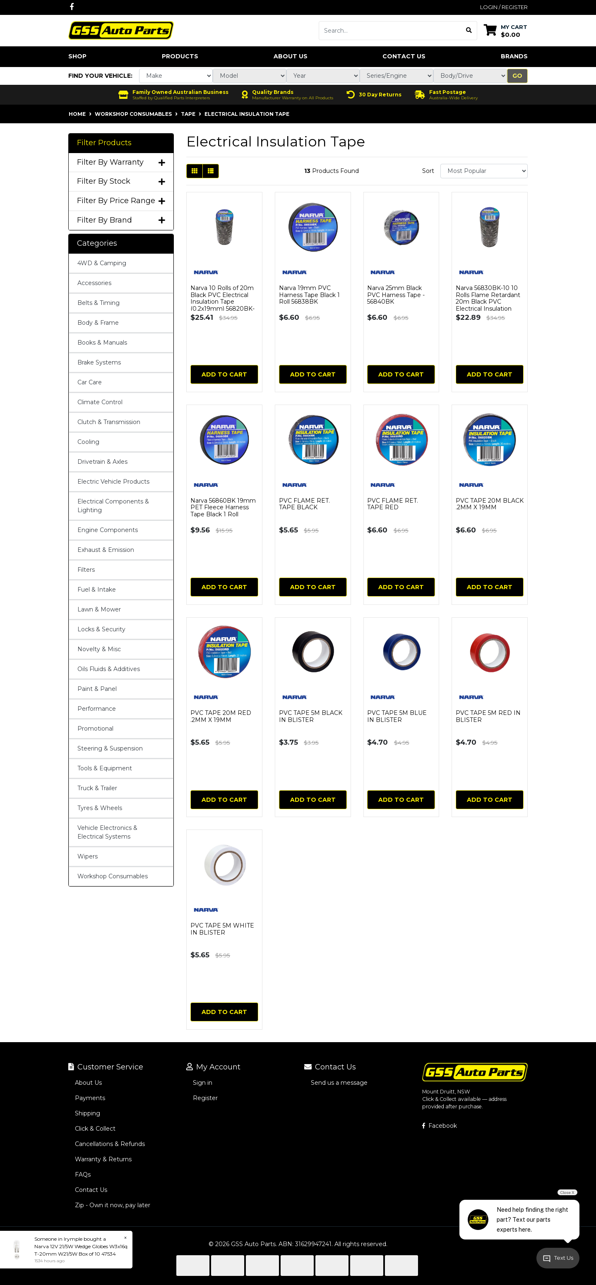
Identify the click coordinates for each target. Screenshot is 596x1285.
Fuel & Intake (96, 589)
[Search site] (469, 30)
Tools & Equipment (104, 768)
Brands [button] (514, 56)
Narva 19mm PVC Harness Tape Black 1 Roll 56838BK (309, 295)
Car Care (89, 382)
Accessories (94, 283)
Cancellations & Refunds (110, 1144)
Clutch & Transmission (108, 422)
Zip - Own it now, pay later (112, 1205)
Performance (96, 708)
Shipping (87, 1113)
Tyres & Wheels (99, 808)
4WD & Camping (101, 263)
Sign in (202, 1082)
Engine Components (107, 530)
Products (180, 56)
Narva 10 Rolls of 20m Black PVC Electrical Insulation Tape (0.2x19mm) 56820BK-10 (222, 301)
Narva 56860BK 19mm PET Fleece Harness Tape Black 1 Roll (223, 507)
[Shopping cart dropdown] (505, 30)
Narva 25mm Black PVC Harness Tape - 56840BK (396, 295)
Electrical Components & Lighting (113, 506)
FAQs (83, 1174)
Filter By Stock (121, 181)
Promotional (95, 728)
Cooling (88, 442)
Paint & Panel (97, 689)
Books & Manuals (102, 342)
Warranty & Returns (103, 1159)
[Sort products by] (484, 171)
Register (205, 1098)
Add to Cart (224, 374)
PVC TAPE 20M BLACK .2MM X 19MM (490, 504)
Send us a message (339, 1082)
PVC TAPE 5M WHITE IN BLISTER (222, 929)
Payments (90, 1098)
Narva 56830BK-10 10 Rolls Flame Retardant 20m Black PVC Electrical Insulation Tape (488, 301)
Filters (86, 569)
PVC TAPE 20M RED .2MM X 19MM (220, 716)
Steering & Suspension (110, 748)
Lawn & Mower (99, 609)
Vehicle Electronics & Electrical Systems (107, 832)
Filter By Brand (121, 220)
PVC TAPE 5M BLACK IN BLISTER (310, 716)
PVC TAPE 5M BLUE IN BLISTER (397, 716)
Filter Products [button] (104, 143)
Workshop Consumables (112, 876)
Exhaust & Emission (105, 550)
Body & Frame (98, 322)
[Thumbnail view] (194, 171)
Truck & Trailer (97, 788)
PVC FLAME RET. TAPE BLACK (304, 504)
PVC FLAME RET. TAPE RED (392, 504)
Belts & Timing (98, 303)
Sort (428, 171)
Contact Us (403, 56)
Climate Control (100, 402)
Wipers (87, 856)
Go (517, 75)
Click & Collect (95, 1128)
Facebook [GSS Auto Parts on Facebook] (439, 1125)
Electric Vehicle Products (113, 481)
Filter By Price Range (121, 201)
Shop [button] (77, 56)
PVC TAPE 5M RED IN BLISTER (488, 716)
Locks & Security (101, 629)
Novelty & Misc (99, 649)
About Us (291, 56)
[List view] (210, 171)
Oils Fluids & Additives (108, 669)
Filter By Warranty (121, 162)
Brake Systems (99, 362)
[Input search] (390, 30)
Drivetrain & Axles (102, 461)
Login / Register (504, 7)
